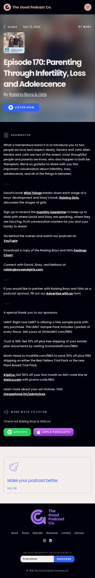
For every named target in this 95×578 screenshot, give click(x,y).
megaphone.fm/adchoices (24, 394)
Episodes (38, 533)
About (14, 533)
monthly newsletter (51, 212)
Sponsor (79, 533)
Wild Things (33, 193)
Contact (66, 533)
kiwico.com (12, 380)
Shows (25, 533)
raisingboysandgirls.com (23, 269)
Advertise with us (59, 293)
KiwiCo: (10, 375)
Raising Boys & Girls (28, 94)
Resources (52, 533)
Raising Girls (69, 198)
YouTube (10, 241)
